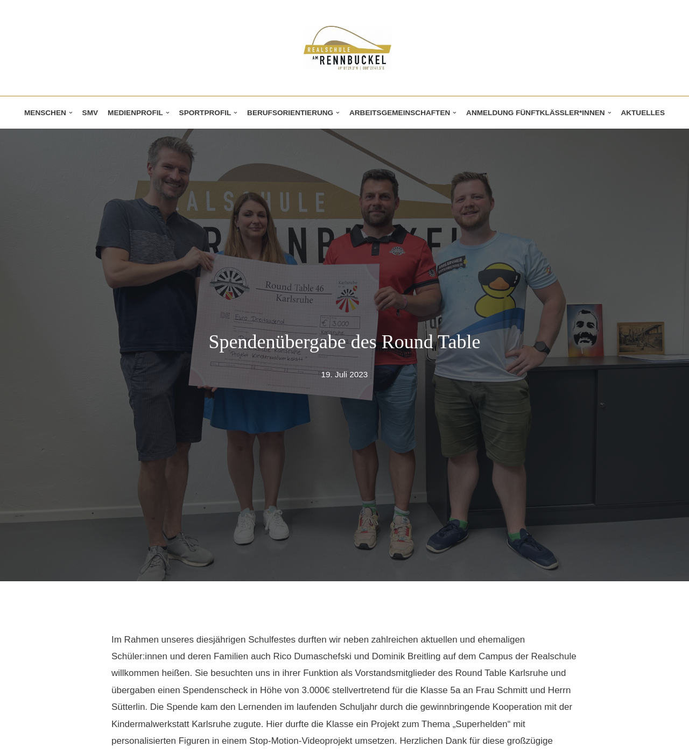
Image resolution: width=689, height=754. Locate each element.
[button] (71, 113)
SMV (90, 113)
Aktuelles (643, 113)
